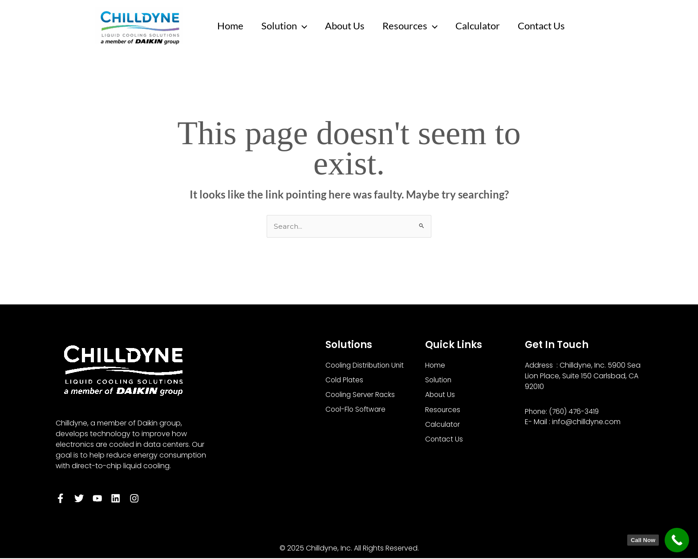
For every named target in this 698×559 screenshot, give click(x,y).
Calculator (485, 26)
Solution (287, 25)
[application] (305, 25)
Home (231, 26)
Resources (416, 25)
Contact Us (551, 26)
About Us (349, 26)
